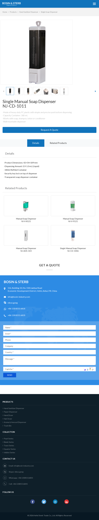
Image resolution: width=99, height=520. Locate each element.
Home (5, 12)
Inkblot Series (9, 452)
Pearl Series (8, 438)
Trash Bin (7, 426)
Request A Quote (49, 129)
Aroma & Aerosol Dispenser (14, 422)
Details (35, 143)
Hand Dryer (8, 415)
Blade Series (8, 442)
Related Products (58, 143)
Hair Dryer (7, 419)
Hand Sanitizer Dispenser (28, 12)
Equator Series (9, 449)
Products (13, 12)
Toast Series (8, 445)
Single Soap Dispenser (49, 12)
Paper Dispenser (10, 412)
